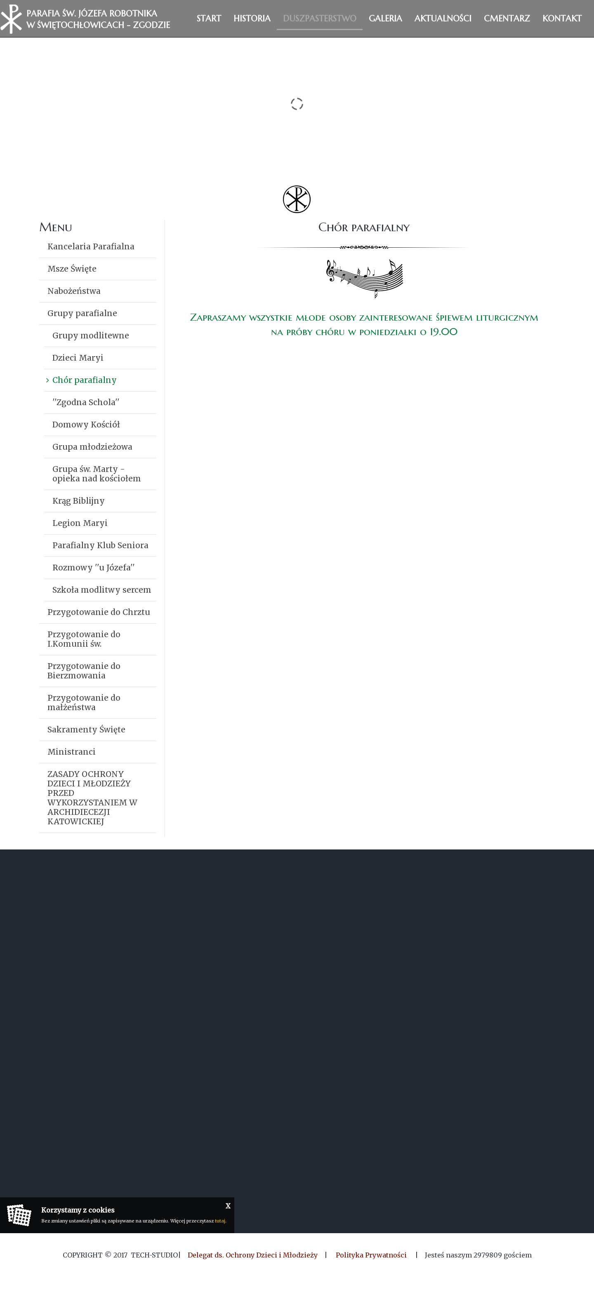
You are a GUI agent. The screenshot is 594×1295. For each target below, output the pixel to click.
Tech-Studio (154, 1255)
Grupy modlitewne (90, 335)
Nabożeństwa (74, 291)
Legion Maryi (80, 523)
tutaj (220, 1221)
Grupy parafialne (82, 313)
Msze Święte (72, 269)
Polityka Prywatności (371, 1255)
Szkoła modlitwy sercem (101, 590)
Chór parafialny (84, 380)
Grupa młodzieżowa (92, 447)
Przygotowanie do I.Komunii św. (83, 639)
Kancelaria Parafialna (90, 246)
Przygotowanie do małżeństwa (83, 702)
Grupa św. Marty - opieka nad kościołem (96, 473)
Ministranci (71, 752)
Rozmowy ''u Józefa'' (93, 567)
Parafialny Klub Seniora (100, 545)
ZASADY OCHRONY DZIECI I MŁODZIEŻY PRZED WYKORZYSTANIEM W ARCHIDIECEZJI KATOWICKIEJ (92, 797)
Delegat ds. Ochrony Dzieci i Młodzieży (253, 1255)
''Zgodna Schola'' (86, 402)
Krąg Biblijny (78, 501)
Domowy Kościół (86, 424)
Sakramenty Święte (86, 729)
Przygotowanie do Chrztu (98, 612)
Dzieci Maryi (78, 358)
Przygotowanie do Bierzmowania (83, 670)
